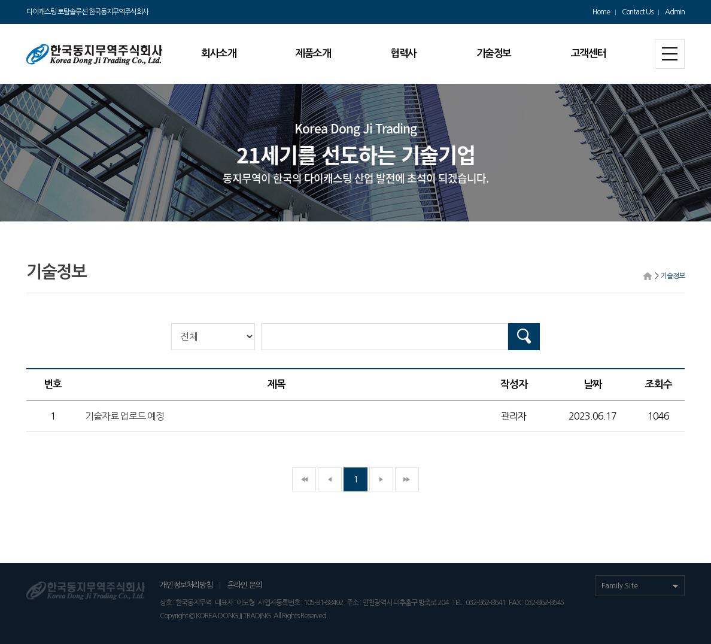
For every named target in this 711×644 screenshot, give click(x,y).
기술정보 (493, 53)
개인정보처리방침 (186, 585)
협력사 (403, 53)
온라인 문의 (244, 585)
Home (601, 12)
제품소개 (313, 53)
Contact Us (637, 12)
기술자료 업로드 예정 (124, 416)
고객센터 (588, 53)
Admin (675, 12)
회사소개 (218, 53)
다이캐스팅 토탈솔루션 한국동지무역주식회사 (87, 12)
